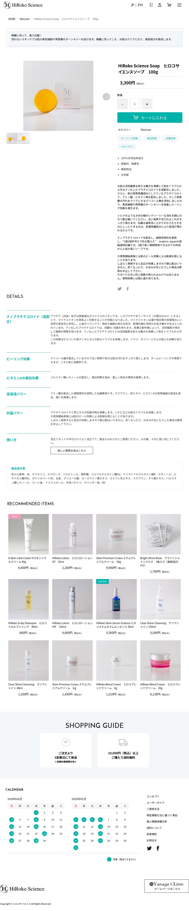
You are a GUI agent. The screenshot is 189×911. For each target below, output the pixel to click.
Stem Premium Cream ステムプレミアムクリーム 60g (116, 560)
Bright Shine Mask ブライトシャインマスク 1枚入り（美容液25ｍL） (160, 561)
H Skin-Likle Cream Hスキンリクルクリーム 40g (27, 560)
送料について (154, 827)
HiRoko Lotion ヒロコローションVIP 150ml (72, 625)
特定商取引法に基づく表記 (162, 815)
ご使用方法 (153, 809)
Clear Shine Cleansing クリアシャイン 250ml (159, 625)
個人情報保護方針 (157, 821)
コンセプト (153, 796)
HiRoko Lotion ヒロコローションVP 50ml (72, 560)
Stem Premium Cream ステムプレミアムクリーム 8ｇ (72, 686)
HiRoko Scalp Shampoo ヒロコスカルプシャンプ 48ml (27, 625)
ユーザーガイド (156, 802)
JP (132, 5)
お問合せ (152, 840)
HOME (12, 19)
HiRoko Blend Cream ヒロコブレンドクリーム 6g (116, 686)
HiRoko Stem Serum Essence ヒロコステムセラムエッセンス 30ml (116, 625)
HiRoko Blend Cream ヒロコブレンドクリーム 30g (160, 686)
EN (140, 5)
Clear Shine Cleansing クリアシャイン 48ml (27, 686)
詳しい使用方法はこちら (72, 450)
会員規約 (152, 834)
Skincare (25, 19)
